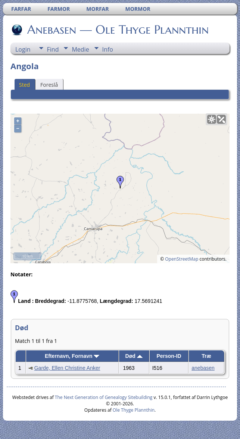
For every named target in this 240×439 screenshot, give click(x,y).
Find (53, 49)
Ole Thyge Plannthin (134, 410)
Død (134, 356)
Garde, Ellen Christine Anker (67, 368)
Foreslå (49, 84)
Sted (24, 84)
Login (23, 49)
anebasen (203, 368)
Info (107, 49)
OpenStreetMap (181, 259)
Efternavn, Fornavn (72, 356)
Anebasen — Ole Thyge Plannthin (117, 29)
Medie (80, 49)
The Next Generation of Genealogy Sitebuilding (104, 397)
